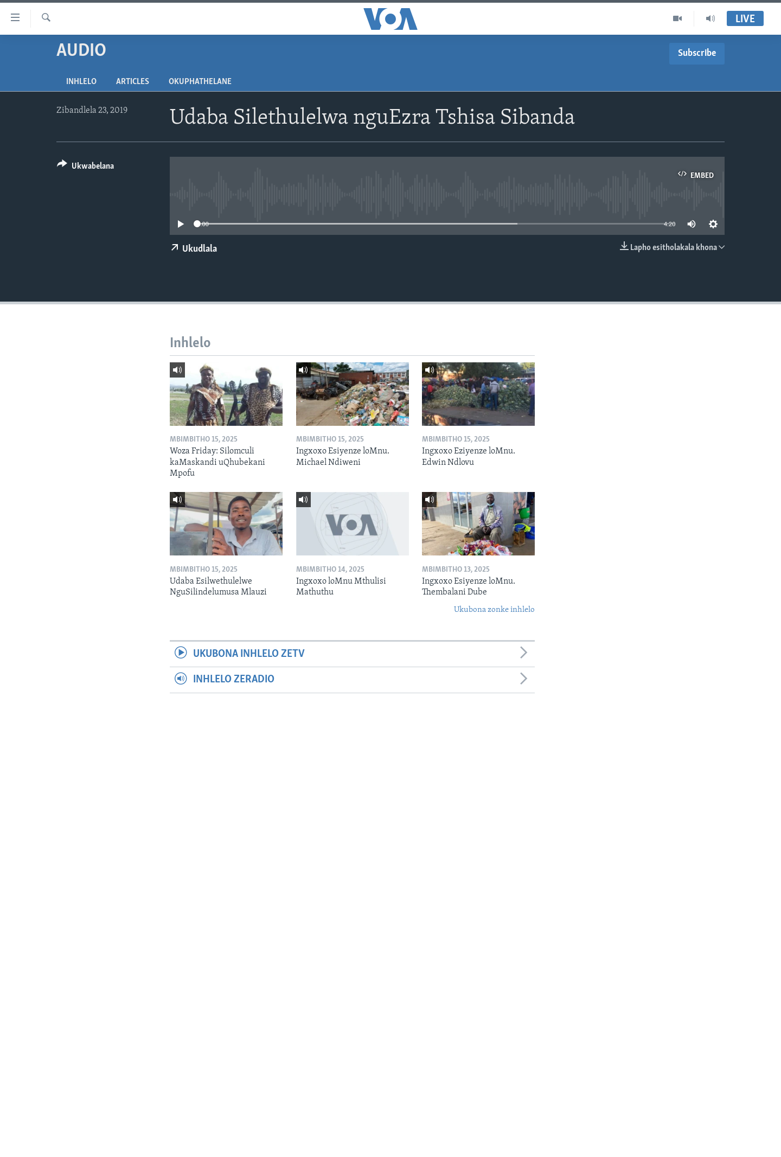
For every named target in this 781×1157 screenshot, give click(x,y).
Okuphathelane (200, 82)
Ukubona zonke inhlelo (494, 610)
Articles (132, 82)
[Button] (85, 168)
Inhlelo (81, 82)
